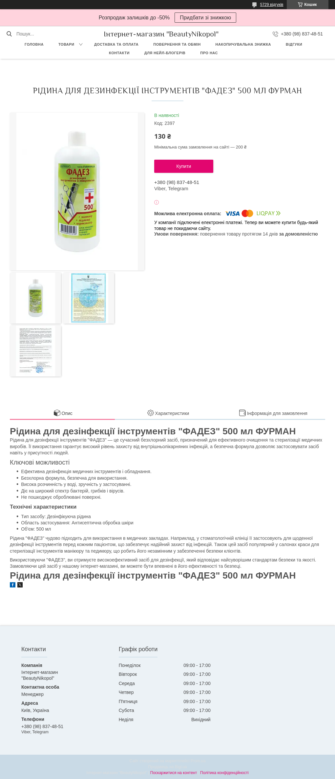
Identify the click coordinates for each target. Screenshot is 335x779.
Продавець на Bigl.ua (167, 767)
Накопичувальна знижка (243, 44)
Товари (66, 44)
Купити (184, 166)
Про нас (209, 53)
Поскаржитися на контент (173, 772)
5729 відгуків (271, 4)
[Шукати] (9, 33)
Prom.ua (198, 761)
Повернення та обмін (176, 44)
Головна (34, 44)
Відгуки (294, 44)
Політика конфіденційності (224, 772)
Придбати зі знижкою (205, 17)
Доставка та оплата (116, 44)
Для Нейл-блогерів (164, 53)
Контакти (119, 53)
